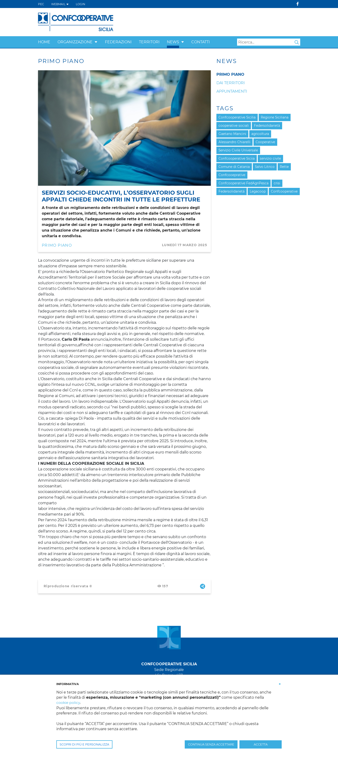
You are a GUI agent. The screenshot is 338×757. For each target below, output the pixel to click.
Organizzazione (75, 42)
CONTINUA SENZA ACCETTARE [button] (211, 744)
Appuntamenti (231, 91)
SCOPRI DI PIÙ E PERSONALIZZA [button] (84, 744)
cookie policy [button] (68, 702)
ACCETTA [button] (261, 744)
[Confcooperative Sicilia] (76, 22)
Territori (149, 42)
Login (80, 4)
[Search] (268, 42)
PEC (41, 4)
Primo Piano (57, 245)
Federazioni (118, 42)
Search (297, 42)
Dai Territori (230, 83)
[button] (96, 42)
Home (44, 42)
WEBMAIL (60, 4)
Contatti (200, 42)
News (173, 42)
